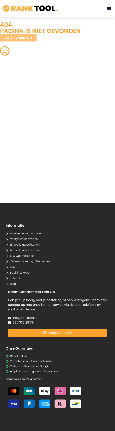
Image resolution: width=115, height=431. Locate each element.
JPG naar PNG (77, 137)
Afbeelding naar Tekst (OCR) (49, 139)
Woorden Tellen (48, 79)
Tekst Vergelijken (79, 149)
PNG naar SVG (9, 103)
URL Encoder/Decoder (50, 162)
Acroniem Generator (75, 93)
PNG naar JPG (77, 126)
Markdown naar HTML (14, 172)
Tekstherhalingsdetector (16, 195)
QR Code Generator (13, 79)
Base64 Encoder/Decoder (80, 162)
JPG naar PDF (47, 114)
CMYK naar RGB (48, 172)
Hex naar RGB (47, 149)
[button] (109, 8)
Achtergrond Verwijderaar (47, 105)
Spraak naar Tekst (12, 137)
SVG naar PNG (9, 149)
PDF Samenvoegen (12, 114)
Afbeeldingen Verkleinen (77, 81)
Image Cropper (78, 103)
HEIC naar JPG (77, 114)
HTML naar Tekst (11, 184)
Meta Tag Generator (75, 174)
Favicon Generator (75, 186)
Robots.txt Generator (14, 91)
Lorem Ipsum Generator (16, 160)
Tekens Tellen (9, 126)
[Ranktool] (30, 8)
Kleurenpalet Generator (46, 186)
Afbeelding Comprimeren (47, 128)
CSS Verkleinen (48, 91)
